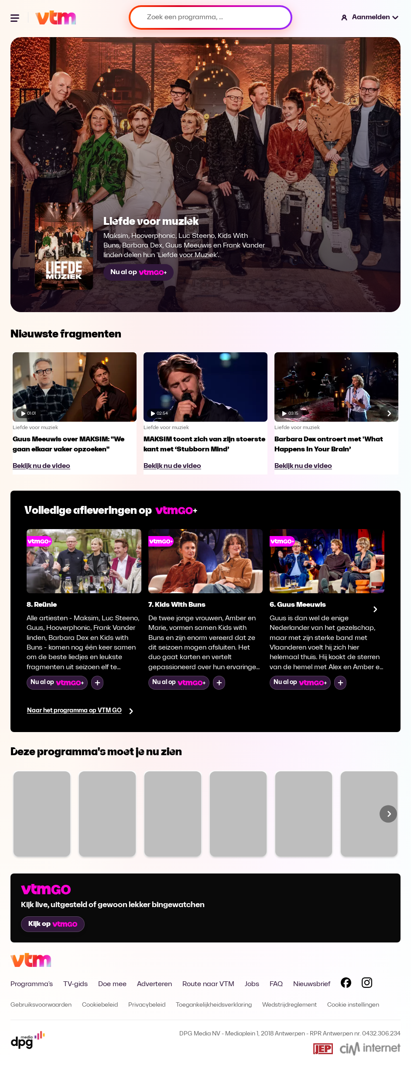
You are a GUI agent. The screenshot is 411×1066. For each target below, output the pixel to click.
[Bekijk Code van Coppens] (173, 813)
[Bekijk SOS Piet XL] (369, 813)
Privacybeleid (146, 1005)
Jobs (252, 984)
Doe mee (112, 984)
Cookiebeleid (100, 1005)
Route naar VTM (208, 984)
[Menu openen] (15, 17)
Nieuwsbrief (311, 984)
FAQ (276, 984)
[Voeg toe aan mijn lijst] (97, 683)
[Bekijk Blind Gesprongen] (238, 813)
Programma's (31, 984)
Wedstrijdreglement (289, 1005)
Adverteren (154, 984)
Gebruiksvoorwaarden (41, 1005)
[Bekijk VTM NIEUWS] (303, 813)
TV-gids (75, 984)
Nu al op (138, 272)
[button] (370, 17)
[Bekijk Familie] (42, 813)
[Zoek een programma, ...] (210, 17)
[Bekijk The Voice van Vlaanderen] (107, 813)
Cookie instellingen (353, 1005)
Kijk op (52, 924)
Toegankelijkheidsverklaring (214, 1005)
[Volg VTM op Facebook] (346, 984)
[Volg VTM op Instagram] (367, 984)
